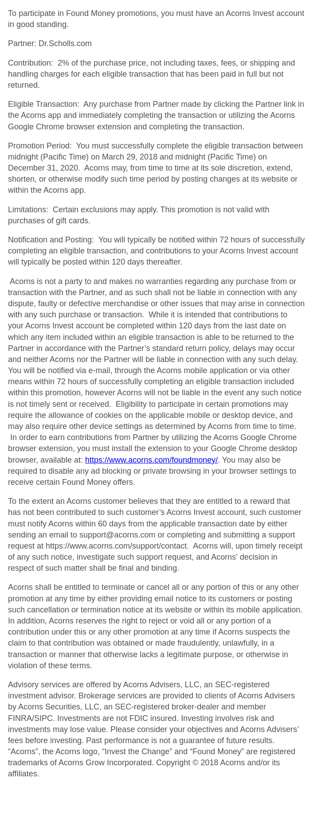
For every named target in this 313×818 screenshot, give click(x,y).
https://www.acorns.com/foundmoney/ (151, 460)
